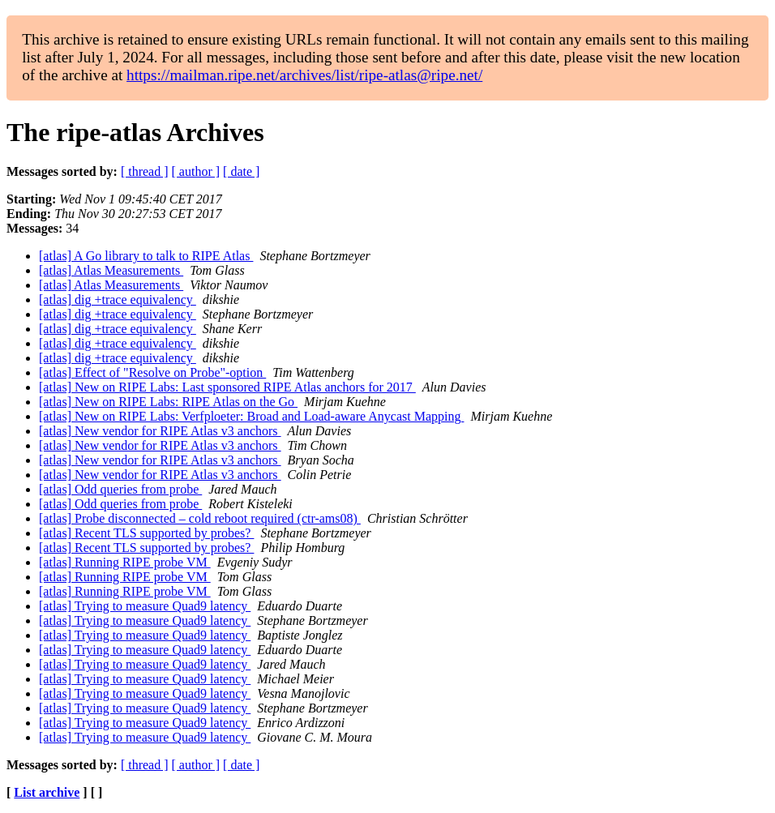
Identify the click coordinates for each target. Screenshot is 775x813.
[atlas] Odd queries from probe (120, 489)
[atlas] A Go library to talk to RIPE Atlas (146, 256)
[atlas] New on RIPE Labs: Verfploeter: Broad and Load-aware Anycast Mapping (251, 416)
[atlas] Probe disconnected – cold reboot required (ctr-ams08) (200, 518)
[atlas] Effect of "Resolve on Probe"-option (152, 372)
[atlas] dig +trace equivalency (117, 299)
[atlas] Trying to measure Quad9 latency (144, 606)
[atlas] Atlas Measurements (111, 270)
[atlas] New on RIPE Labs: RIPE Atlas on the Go (168, 402)
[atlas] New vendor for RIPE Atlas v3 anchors (160, 431)
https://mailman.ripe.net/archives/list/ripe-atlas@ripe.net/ (304, 74)
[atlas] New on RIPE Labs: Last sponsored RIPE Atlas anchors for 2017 (227, 387)
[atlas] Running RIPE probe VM (125, 562)
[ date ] (241, 171)
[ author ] (196, 171)
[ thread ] (145, 171)
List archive (46, 792)
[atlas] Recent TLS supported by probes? (146, 533)
